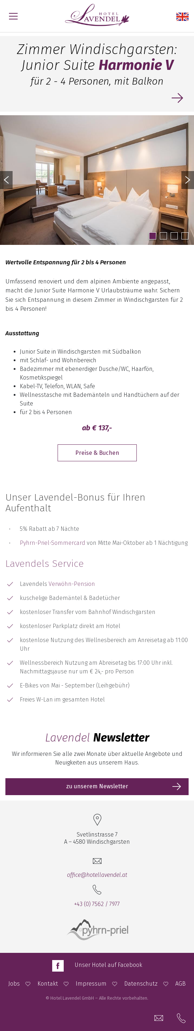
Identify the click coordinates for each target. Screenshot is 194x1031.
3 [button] (174, 235)
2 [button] (163, 235)
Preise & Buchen (97, 452)
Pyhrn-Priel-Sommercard (52, 542)
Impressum (91, 983)
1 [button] (152, 235)
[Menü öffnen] (13, 16)
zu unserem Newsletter (97, 786)
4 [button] (185, 235)
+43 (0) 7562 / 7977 (97, 904)
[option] (97, 180)
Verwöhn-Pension (72, 584)
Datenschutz (141, 983)
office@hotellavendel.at (97, 874)
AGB (180, 983)
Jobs (14, 983)
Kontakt (47, 983)
